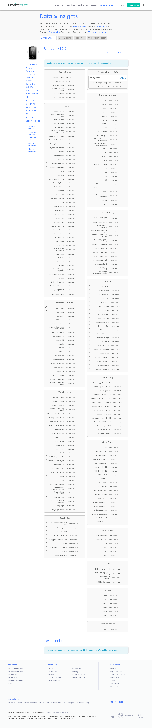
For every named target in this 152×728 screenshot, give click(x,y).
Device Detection (30, 703)
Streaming (30, 104)
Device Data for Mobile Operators (102, 650)
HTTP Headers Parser (96, 32)
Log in (49, 63)
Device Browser (79, 26)
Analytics (51, 675)
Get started (134, 5)
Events (112, 680)
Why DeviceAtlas (116, 672)
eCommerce (77, 669)
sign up (57, 63)
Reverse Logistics (78, 675)
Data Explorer (101, 26)
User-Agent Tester (97, 38)
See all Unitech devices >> (117, 53)
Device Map (12, 677)
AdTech (50, 669)
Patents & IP (114, 677)
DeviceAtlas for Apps (15, 672)
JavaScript (31, 100)
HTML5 (29, 97)
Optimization (52, 672)
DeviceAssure (13, 675)
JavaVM (29, 117)
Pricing (81, 5)
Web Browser (32, 93)
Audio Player (31, 110)
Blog (87, 703)
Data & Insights (106, 5)
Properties (80, 38)
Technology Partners (117, 675)
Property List (54, 32)
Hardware (30, 74)
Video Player (31, 107)
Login (122, 5)
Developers (91, 5)
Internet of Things (54, 677)
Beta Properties (33, 121)
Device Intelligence (15, 703)
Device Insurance (78, 677)
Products (59, 5)
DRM (28, 114)
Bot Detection (44, 703)
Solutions (71, 5)
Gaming (75, 672)
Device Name (32, 64)
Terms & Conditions (52, 712)
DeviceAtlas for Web (15, 669)
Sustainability (32, 90)
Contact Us (114, 686)
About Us (113, 669)
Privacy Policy (64, 712)
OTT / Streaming (54, 680)
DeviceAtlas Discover (16, 680)
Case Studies (56, 703)
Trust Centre (114, 683)
